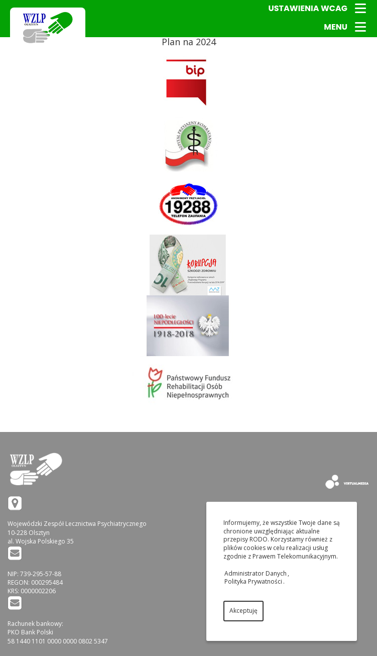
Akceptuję (243, 610)
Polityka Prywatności (253, 581)
